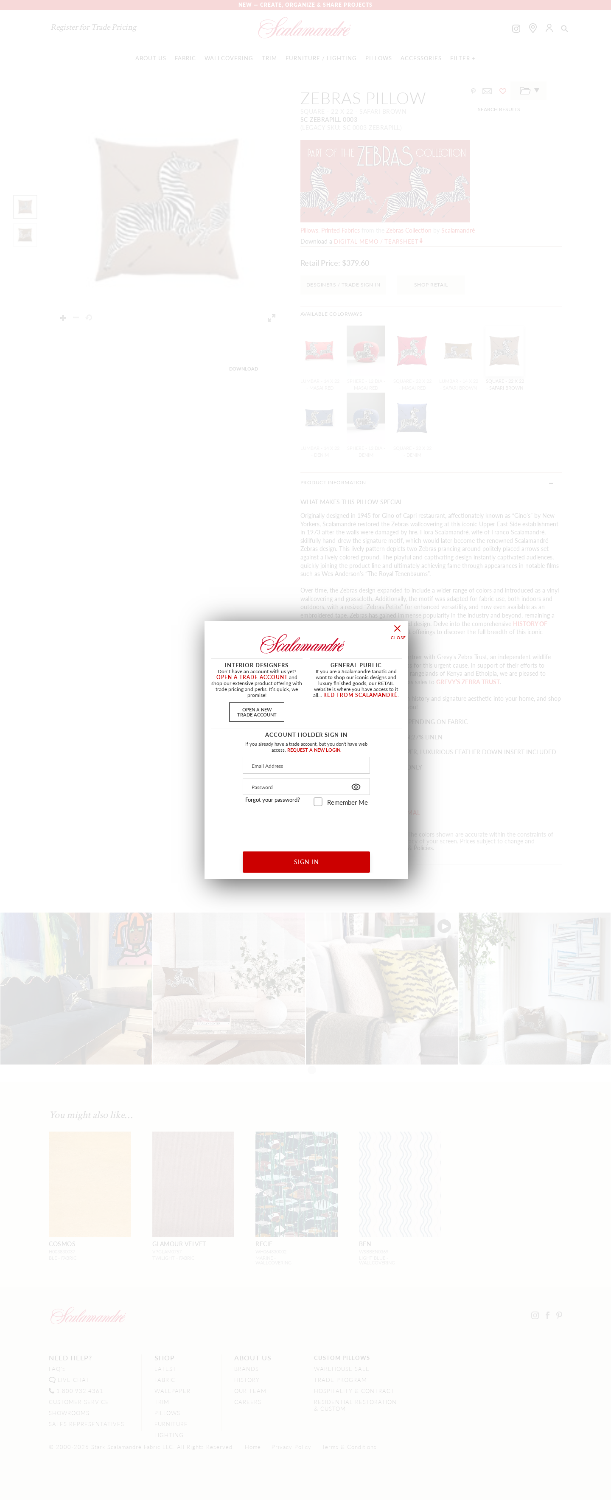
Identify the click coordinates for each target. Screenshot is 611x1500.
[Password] (306, 786)
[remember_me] (318, 802)
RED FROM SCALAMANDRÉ (360, 695)
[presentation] (306, 825)
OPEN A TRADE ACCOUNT (252, 677)
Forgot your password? (272, 799)
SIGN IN (306, 861)
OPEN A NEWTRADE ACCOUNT (257, 711)
